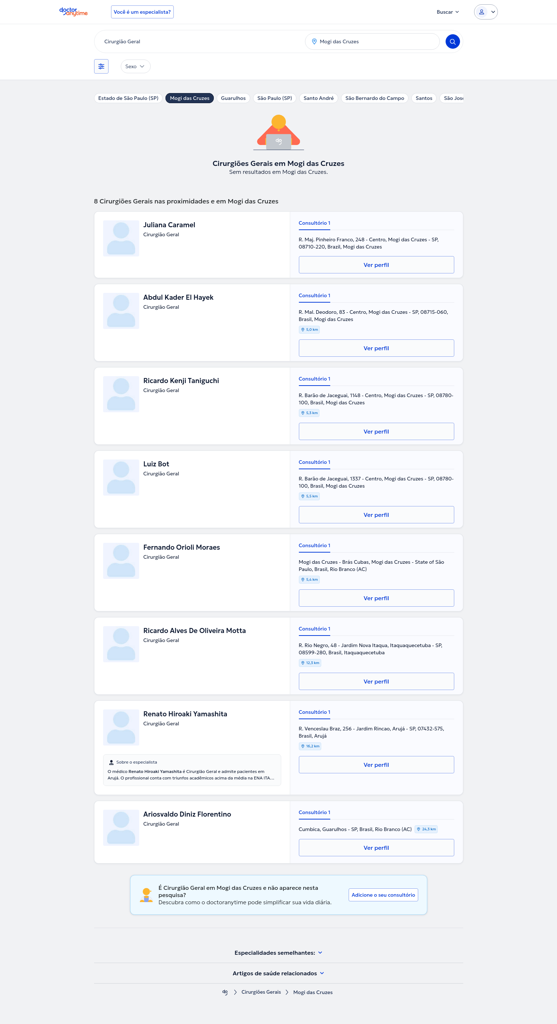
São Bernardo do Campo (374, 98)
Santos (424, 98)
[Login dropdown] (486, 11)
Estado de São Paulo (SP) (128, 98)
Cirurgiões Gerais (261, 992)
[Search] (453, 41)
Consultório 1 (315, 223)
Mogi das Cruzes (189, 98)
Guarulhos (233, 98)
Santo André (319, 98)
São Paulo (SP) (274, 98)
